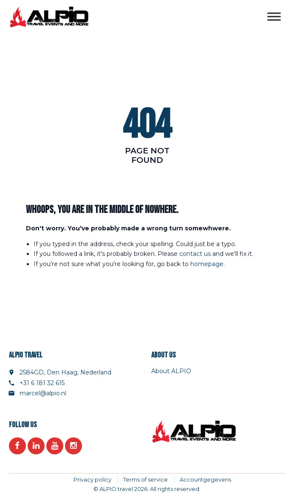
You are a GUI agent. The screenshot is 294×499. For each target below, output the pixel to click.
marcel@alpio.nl (43, 393)
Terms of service (145, 479)
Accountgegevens (205, 479)
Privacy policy (92, 479)
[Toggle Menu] (274, 17)
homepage (206, 264)
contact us (195, 254)
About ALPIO (171, 371)
